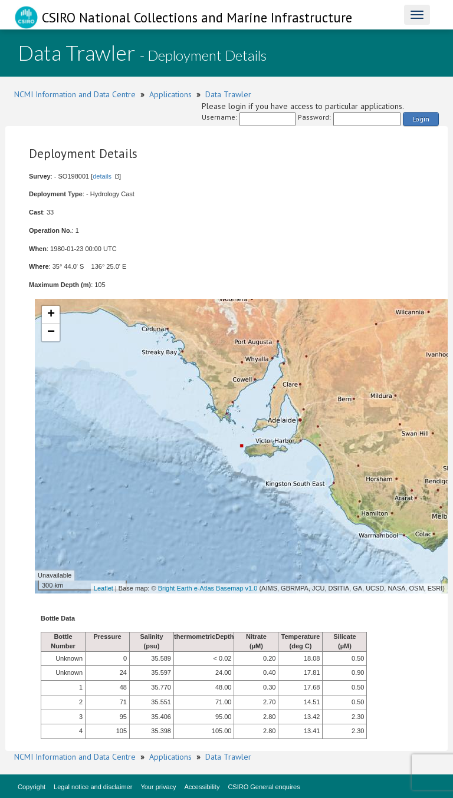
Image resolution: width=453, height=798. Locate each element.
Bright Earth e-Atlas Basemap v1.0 (208, 588)
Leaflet (103, 588)
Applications (170, 94)
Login (420, 118)
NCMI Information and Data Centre (75, 94)
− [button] (51, 332)
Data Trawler (228, 94)
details (102, 176)
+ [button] (51, 315)
